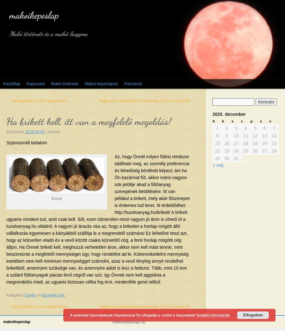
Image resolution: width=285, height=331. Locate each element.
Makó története (65, 83)
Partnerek (133, 83)
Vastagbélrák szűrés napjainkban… (38, 101)
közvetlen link (53, 295)
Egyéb (30, 295)
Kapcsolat (36, 83)
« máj (218, 165)
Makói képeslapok (101, 83)
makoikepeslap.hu (129, 322)
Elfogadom (253, 315)
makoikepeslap (34, 15)
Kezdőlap (11, 83)
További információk (213, 315)
